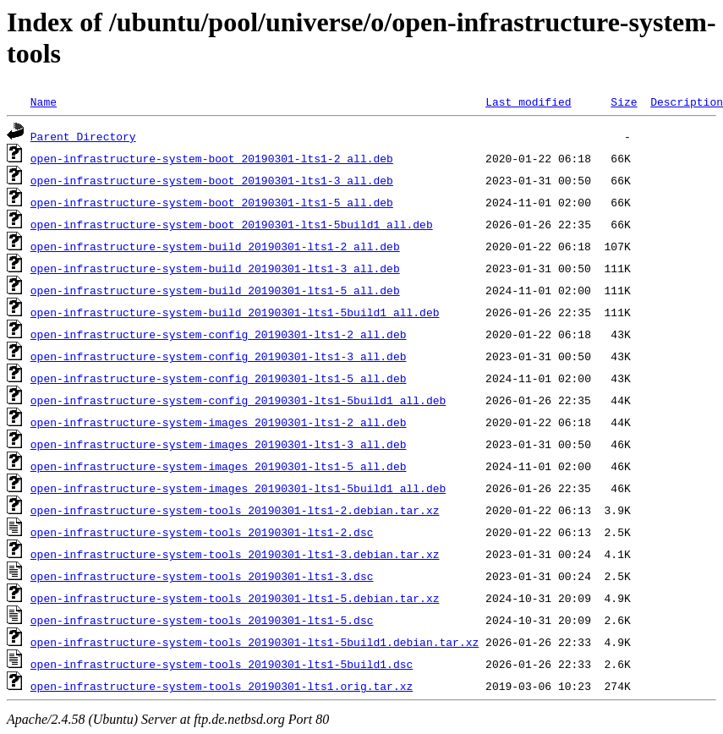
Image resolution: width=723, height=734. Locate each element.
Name (43, 101)
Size (624, 101)
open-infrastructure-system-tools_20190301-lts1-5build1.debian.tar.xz (254, 641)
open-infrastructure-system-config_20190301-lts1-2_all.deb (218, 334)
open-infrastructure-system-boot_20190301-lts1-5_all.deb (211, 202)
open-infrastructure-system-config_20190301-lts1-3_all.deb (218, 356)
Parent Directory (83, 136)
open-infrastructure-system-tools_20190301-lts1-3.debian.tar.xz (235, 553)
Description (686, 101)
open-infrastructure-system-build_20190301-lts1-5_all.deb (215, 290)
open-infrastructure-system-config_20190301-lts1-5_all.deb (218, 378)
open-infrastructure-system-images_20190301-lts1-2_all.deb (218, 422)
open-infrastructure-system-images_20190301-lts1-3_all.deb (218, 444)
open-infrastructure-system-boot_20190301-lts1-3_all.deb (211, 180)
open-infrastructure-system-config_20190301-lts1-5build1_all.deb (238, 400)
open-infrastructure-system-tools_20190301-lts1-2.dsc (202, 532)
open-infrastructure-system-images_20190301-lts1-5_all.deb (218, 466)
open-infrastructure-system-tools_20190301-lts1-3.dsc (202, 575)
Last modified (528, 101)
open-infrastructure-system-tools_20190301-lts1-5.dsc (202, 619)
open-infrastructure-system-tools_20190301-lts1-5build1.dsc (221, 663)
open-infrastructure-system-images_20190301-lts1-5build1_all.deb (238, 488)
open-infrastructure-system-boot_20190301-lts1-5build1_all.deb (231, 224)
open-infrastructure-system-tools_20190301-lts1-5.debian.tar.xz (235, 597)
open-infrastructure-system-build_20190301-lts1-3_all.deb (215, 268)
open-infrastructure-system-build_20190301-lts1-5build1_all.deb (235, 312)
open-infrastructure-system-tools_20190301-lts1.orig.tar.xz (221, 685)
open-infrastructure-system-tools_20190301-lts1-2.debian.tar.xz (235, 510)
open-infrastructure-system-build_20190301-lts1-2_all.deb (215, 246)
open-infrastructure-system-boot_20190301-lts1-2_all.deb (211, 158)
